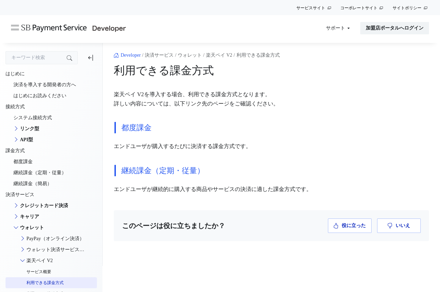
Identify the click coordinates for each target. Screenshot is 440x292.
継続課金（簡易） (32, 183)
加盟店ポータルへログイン (395, 28)
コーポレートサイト (358, 7)
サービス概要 (38, 271)
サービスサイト (310, 7)
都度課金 (136, 127)
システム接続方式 (32, 117)
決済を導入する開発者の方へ (44, 84)
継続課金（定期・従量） (163, 170)
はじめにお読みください (39, 95)
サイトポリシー (407, 7)
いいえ (399, 225)
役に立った (350, 225)
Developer (131, 55)
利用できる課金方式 (45, 282)
